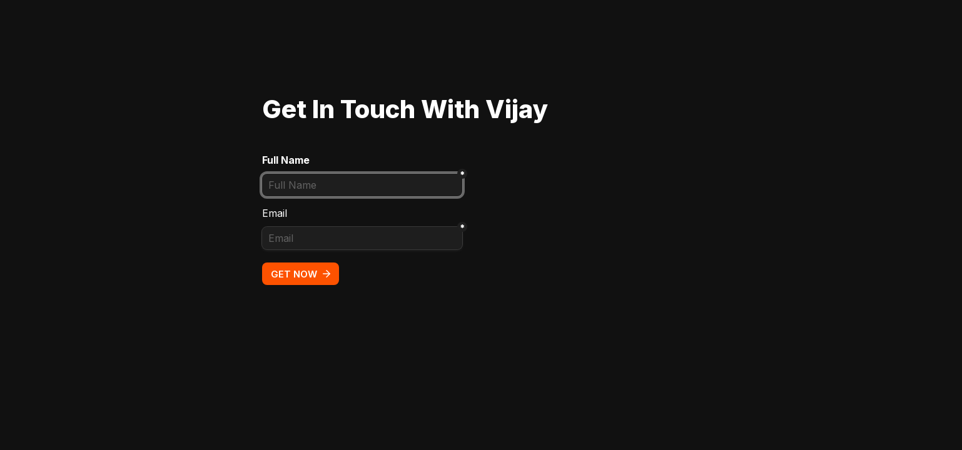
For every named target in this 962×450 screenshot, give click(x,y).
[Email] (362, 238)
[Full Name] (362, 185)
